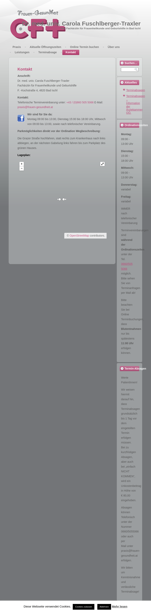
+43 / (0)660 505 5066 (80, 102)
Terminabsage (47, 52)
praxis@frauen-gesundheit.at (35, 107)
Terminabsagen (135, 90)
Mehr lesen (119, 606)
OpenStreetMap (79, 235)
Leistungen (22, 52)
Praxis (17, 47)
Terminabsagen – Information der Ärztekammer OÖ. (135, 105)
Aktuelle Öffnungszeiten (45, 47)
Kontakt (71, 52)
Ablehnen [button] (104, 607)
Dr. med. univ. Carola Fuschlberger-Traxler (81, 23)
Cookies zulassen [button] (83, 607)
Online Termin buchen (84, 47)
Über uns (114, 47)
